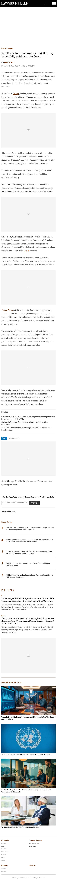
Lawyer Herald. (27, 878)
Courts (3, 860)
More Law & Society (11, 682)
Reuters (16, 93)
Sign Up (34, 503)
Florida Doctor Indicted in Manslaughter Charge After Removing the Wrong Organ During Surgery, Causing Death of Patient (27, 621)
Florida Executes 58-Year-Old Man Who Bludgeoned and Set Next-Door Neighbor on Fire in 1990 (29, 552)
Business (3, 854)
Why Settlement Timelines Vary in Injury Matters (20, 827)
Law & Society (7, 48)
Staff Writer (9, 62)
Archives (3, 843)
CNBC (27, 251)
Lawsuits (3, 857)
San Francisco (14, 438)
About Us (3, 868)
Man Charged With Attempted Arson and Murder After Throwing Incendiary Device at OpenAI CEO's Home (28, 599)
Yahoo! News (7, 310)
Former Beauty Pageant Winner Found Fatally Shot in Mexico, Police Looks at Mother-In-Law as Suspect (29, 540)
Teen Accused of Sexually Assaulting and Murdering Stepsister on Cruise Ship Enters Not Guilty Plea (30, 528)
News (3, 596)
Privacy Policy (32, 846)
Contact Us (4, 871)
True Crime (4, 849)
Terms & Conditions (34, 843)
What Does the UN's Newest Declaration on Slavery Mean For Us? (26, 754)
